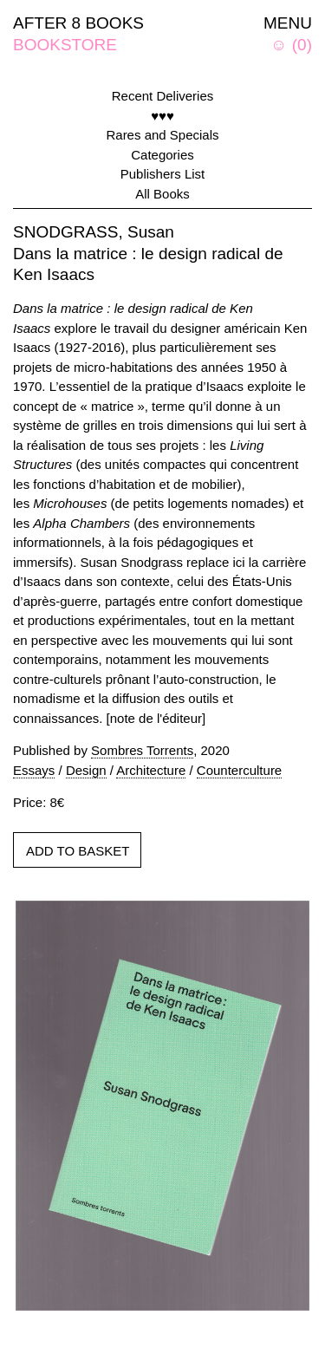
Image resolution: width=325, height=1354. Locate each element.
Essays (34, 770)
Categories (162, 154)
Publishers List (162, 173)
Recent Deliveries (163, 95)
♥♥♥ (162, 115)
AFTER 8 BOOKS (78, 23)
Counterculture (239, 770)
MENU (287, 23)
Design (86, 770)
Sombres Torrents (142, 750)
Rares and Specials (162, 134)
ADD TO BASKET (77, 850)
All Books (162, 193)
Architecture (150, 770)
